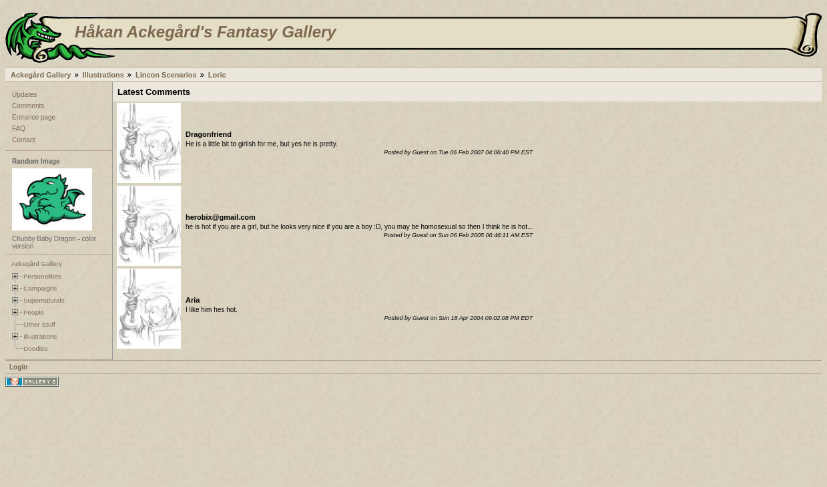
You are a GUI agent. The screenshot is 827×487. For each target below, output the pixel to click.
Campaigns (40, 288)
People (33, 312)
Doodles (35, 348)
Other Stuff (39, 324)
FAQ (18, 128)
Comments (28, 106)
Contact (23, 140)
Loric (217, 75)
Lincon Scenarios (166, 75)
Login (18, 367)
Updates (24, 94)
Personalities (42, 276)
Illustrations (103, 75)
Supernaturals (44, 300)
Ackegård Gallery (41, 75)
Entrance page (33, 117)
